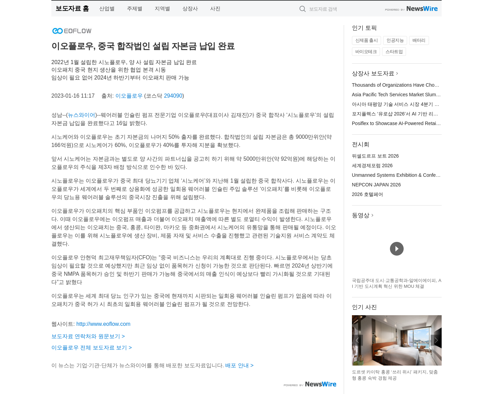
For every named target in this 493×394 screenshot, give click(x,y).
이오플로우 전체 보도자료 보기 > (91, 347)
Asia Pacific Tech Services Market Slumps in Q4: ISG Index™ (417, 94)
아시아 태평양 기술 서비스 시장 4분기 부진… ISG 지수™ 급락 (418, 104)
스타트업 (394, 51)
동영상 (360, 215)
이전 (357, 340)
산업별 (107, 8)
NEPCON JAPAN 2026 (376, 184)
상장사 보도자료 (373, 73)
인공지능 (395, 40)
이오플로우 (129, 96)
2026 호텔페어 (367, 194)
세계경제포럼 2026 (372, 165)
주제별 (134, 8)
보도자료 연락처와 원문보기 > (88, 336)
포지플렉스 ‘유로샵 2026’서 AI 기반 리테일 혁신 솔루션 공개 (416, 113)
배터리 (419, 40)
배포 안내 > (239, 365)
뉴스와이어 (81, 115)
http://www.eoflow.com (103, 324)
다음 (436, 340)
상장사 (190, 8)
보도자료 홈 (72, 8)
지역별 (162, 8)
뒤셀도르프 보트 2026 (375, 156)
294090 (173, 96)
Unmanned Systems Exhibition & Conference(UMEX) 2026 (414, 175)
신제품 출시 (366, 40)
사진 (215, 8)
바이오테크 (366, 51)
